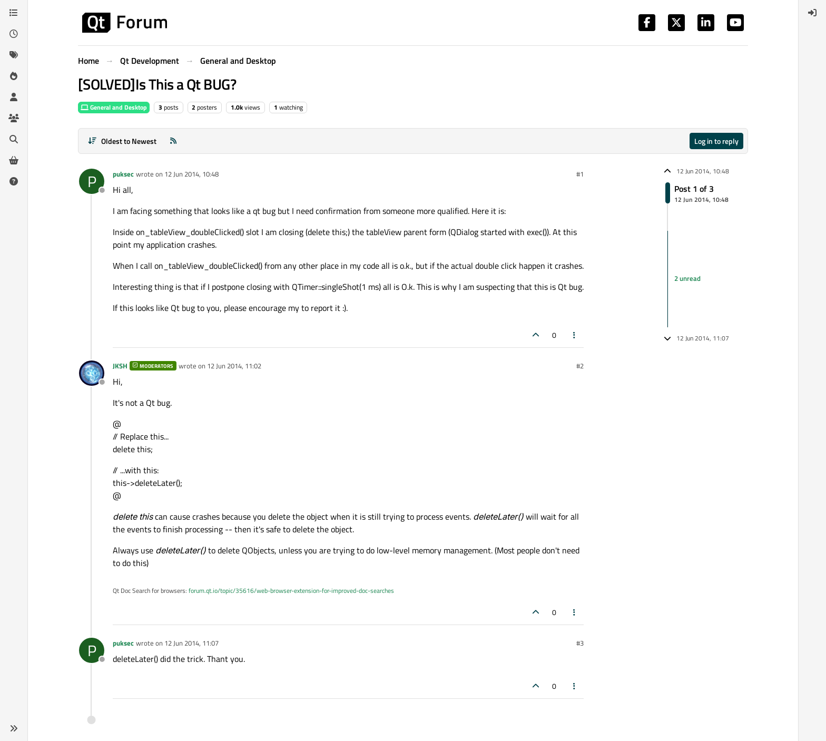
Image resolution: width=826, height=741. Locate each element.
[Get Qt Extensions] (13, 160)
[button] (13, 728)
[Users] (13, 97)
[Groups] (13, 118)
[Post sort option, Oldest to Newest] (122, 141)
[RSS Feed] (173, 141)
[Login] (812, 12)
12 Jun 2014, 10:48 (191, 174)
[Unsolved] (13, 181)
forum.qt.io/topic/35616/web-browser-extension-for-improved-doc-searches (291, 591)
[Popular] (13, 75)
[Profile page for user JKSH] (91, 373)
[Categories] (13, 12)
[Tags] (13, 54)
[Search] (13, 139)
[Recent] (13, 33)
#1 (580, 174)
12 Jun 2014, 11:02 (234, 365)
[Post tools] (574, 335)
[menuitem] (812, 12)
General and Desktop (114, 107)
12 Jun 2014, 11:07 (191, 643)
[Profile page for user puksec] (91, 181)
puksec (123, 174)
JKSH (120, 365)
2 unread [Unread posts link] (687, 279)
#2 (580, 365)
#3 (580, 643)
